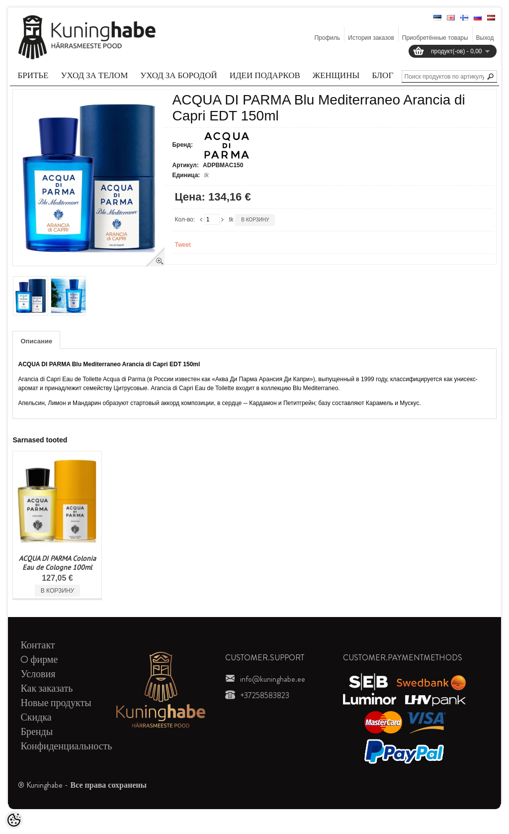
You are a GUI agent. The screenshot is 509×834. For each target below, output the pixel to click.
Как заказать (46, 688)
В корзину (255, 219)
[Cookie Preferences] (14, 820)
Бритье (32, 75)
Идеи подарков (265, 75)
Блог (382, 75)
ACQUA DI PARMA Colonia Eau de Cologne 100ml (57, 563)
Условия (37, 674)
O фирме (39, 659)
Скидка (35, 717)
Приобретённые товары (435, 37)
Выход (485, 37)
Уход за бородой (178, 75)
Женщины (336, 75)
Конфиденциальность (66, 746)
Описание (36, 341)
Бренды (36, 732)
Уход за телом (94, 75)
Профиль (327, 37)
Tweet (182, 244)
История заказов (371, 37)
